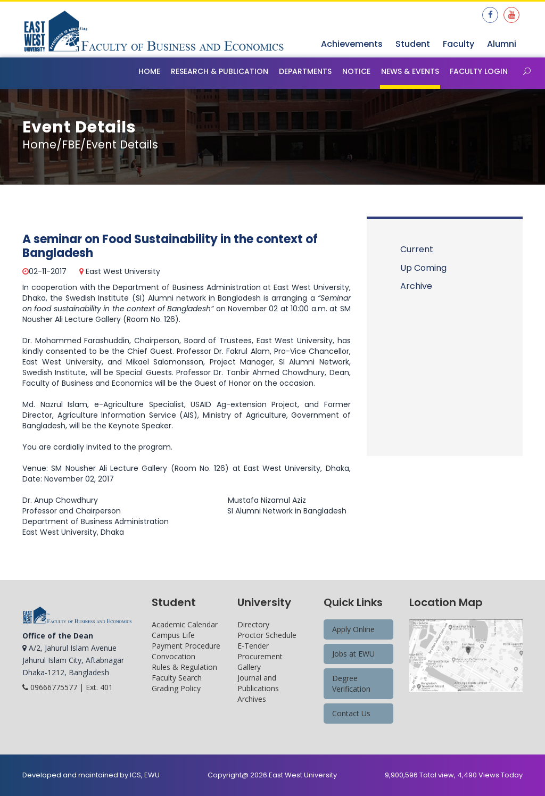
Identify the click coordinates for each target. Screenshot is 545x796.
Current (416, 249)
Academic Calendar (185, 624)
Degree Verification (351, 683)
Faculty (458, 44)
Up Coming (423, 268)
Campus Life (173, 635)
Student (412, 44)
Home (149, 71)
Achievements (352, 44)
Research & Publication (219, 71)
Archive (416, 286)
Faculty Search (177, 678)
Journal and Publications (258, 683)
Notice (356, 71)
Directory (253, 624)
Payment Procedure (186, 646)
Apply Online (353, 629)
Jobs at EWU (353, 654)
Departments (305, 71)
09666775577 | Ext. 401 (67, 687)
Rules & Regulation (184, 667)
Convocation (173, 656)
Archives (251, 699)
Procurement (260, 656)
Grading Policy (176, 688)
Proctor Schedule (266, 635)
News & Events (410, 71)
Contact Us (351, 713)
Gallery (249, 667)
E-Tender (253, 646)
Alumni (501, 44)
